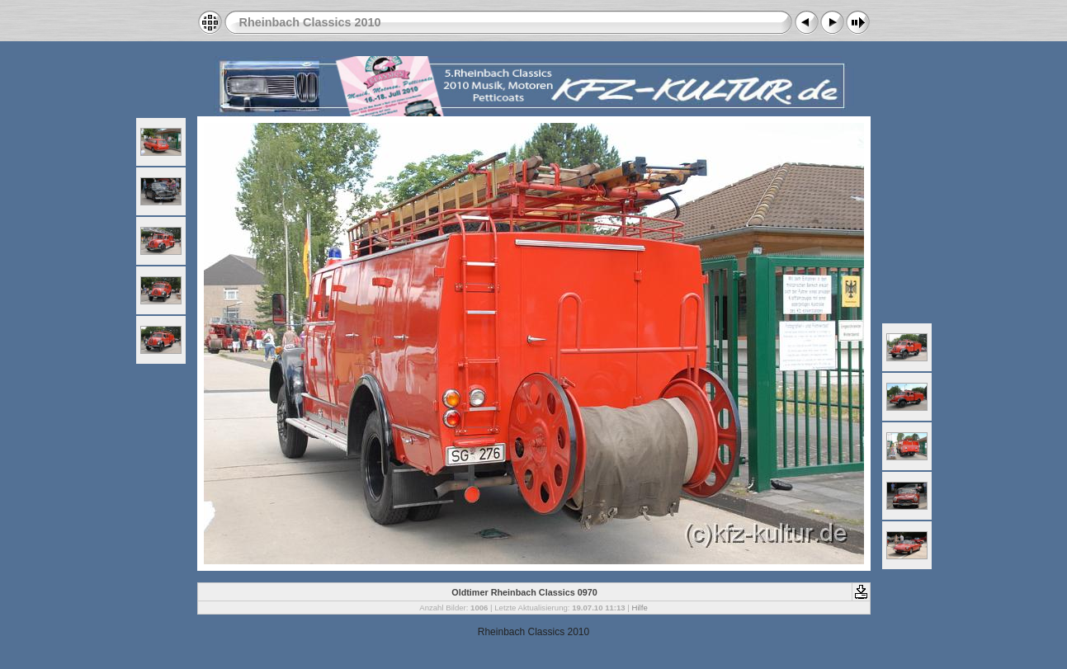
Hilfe (640, 607)
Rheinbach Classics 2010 (310, 22)
